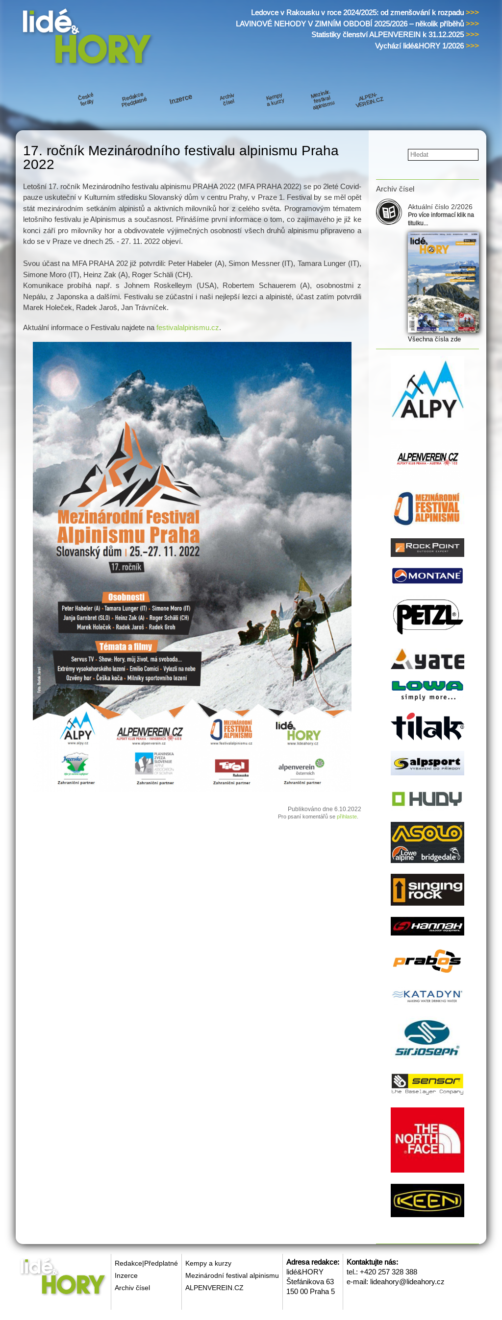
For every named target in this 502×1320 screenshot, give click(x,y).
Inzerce (126, 1275)
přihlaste (347, 816)
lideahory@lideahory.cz (407, 1281)
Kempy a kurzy (208, 1263)
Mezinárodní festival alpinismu (232, 1275)
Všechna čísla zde (434, 339)
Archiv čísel (132, 1288)
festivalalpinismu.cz (187, 327)
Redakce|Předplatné (146, 1263)
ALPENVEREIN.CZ (214, 1288)
